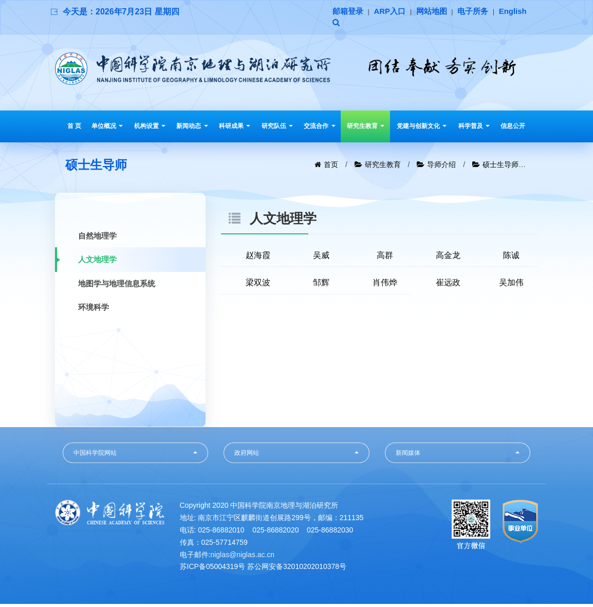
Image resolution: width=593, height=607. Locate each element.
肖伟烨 (385, 284)
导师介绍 (441, 166)
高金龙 (448, 256)
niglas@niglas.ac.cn (242, 557)
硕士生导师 (500, 166)
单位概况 (107, 127)
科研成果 (234, 127)
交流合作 (319, 127)
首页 (331, 166)
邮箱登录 (348, 11)
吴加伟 (511, 284)
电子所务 (480, 11)
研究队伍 (277, 127)
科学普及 (474, 127)
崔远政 (448, 284)
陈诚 (511, 256)
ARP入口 (393, 11)
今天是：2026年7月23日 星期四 (121, 11)
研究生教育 (365, 127)
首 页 (74, 127)
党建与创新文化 (422, 127)
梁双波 (258, 284)
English (347, 24)
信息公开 (513, 127)
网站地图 (436, 11)
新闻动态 (192, 127)
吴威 (321, 256)
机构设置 (149, 127)
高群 (385, 256)
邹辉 (321, 284)
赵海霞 (258, 256)
